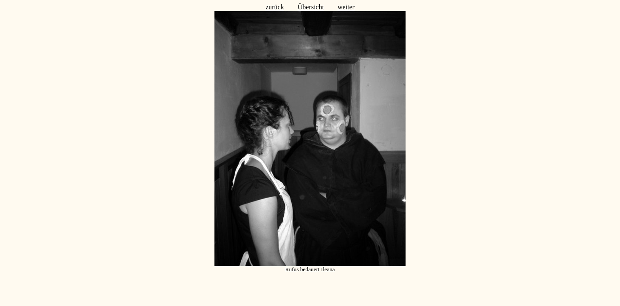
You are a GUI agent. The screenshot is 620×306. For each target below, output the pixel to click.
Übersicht (311, 7)
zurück (274, 7)
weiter (346, 7)
